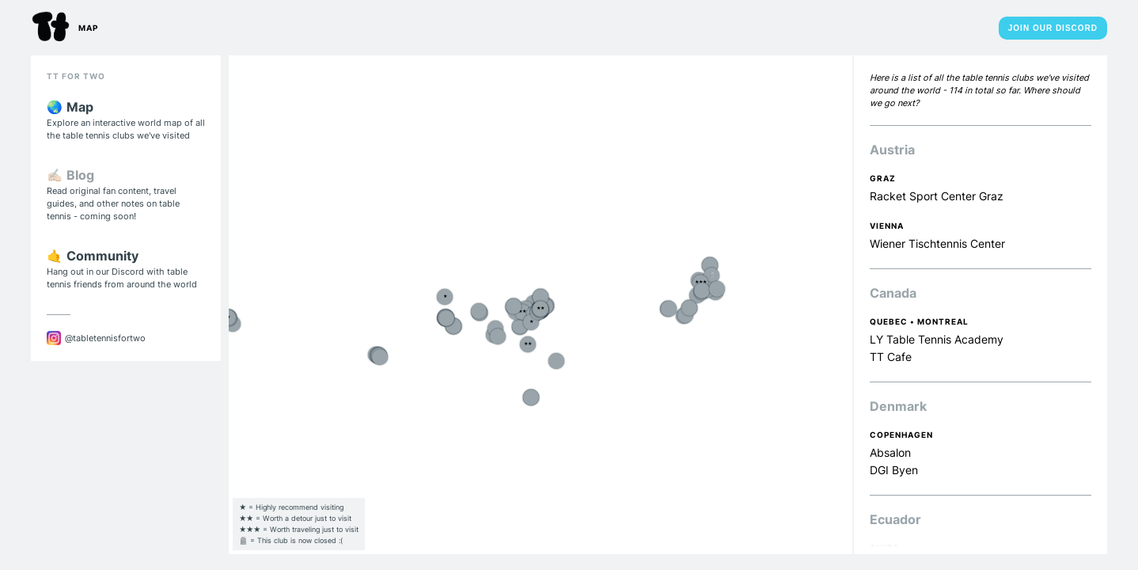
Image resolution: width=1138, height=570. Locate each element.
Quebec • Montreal (919, 321)
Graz (883, 178)
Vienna (887, 225)
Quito (885, 548)
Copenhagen (901, 434)
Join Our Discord (1053, 28)
